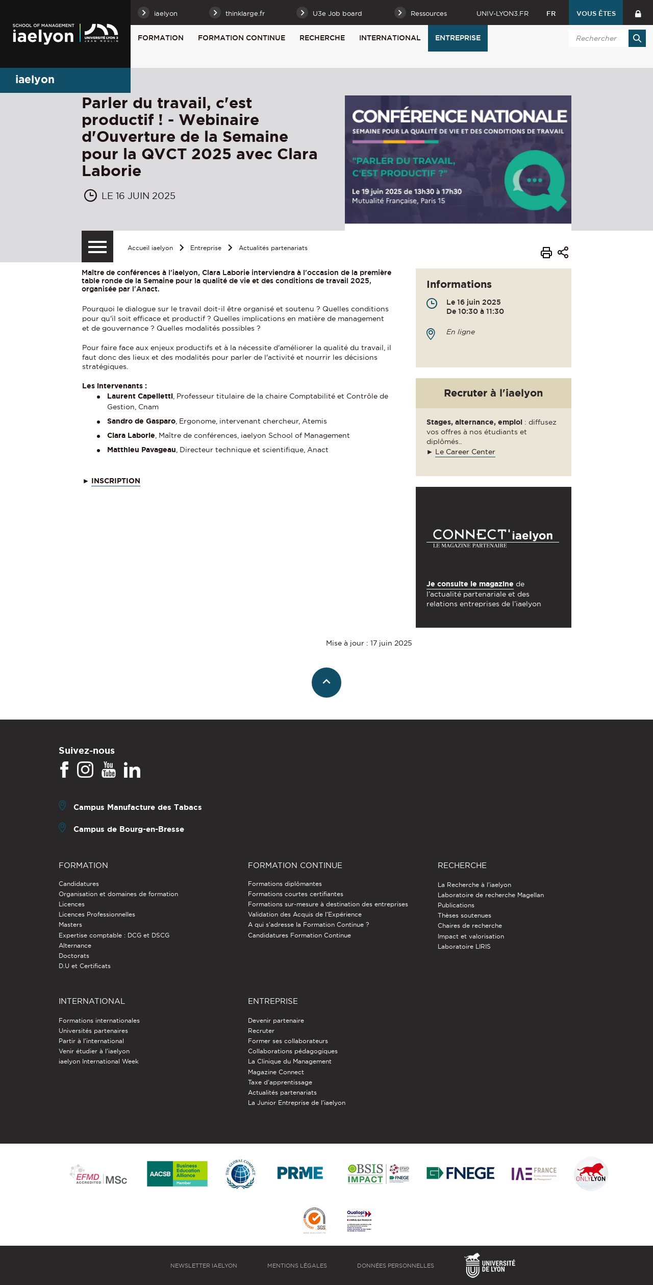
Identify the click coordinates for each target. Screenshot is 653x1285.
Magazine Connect (276, 1072)
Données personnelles (395, 1266)
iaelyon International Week (99, 1061)
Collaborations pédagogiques (293, 1051)
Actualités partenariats (273, 247)
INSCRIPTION (115, 481)
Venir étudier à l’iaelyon (94, 1051)
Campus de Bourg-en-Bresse (128, 829)
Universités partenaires (93, 1030)
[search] (605, 38)
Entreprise (458, 38)
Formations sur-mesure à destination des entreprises (328, 904)
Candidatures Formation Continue (299, 935)
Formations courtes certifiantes (295, 894)
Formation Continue (241, 38)
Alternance (75, 945)
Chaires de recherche (470, 925)
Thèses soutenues (464, 915)
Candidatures (79, 883)
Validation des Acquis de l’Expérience (305, 914)
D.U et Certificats (85, 965)
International (390, 38)
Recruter (261, 1030)
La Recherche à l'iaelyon (474, 884)
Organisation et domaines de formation (118, 894)
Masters (70, 924)
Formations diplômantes (285, 883)
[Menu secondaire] (97, 246)
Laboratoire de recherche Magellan (491, 895)
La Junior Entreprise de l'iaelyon (296, 1102)
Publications (456, 905)
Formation (161, 38)
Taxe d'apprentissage (280, 1082)
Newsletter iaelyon (203, 1266)
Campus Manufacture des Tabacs (137, 807)
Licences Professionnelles (97, 914)
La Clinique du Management (290, 1061)
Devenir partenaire (276, 1020)
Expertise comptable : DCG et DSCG (114, 935)
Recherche (322, 38)
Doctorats (74, 955)
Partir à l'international (91, 1040)
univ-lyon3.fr (502, 13)
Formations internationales (99, 1020)
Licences (72, 904)
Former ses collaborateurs (288, 1040)
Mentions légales (297, 1266)
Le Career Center (465, 452)
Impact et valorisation (471, 936)
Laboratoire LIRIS (464, 946)
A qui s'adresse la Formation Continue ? (308, 924)
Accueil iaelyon (150, 247)
